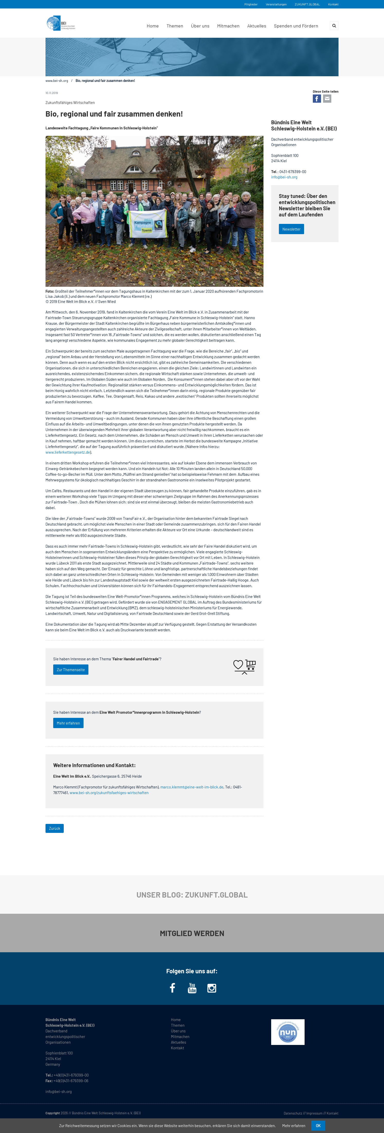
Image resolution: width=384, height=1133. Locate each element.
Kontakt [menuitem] (177, 1047)
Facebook (317, 98)
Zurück (54, 828)
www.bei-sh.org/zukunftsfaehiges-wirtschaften (109, 792)
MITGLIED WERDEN (192, 933)
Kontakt (333, 4)
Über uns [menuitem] (200, 25)
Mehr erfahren (68, 723)
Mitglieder (251, 4)
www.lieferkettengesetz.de (67, 452)
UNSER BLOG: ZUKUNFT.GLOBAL (192, 894)
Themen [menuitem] (175, 25)
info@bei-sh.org (284, 177)
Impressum (314, 1113)
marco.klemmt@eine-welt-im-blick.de (191, 787)
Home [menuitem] (153, 25)
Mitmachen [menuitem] (228, 25)
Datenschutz (293, 1113)
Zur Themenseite (71, 669)
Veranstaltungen (276, 4)
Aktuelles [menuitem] (256, 25)
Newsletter (291, 229)
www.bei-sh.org (56, 81)
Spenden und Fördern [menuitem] (296, 25)
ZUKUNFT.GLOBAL (307, 4)
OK (318, 1125)
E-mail (327, 98)
